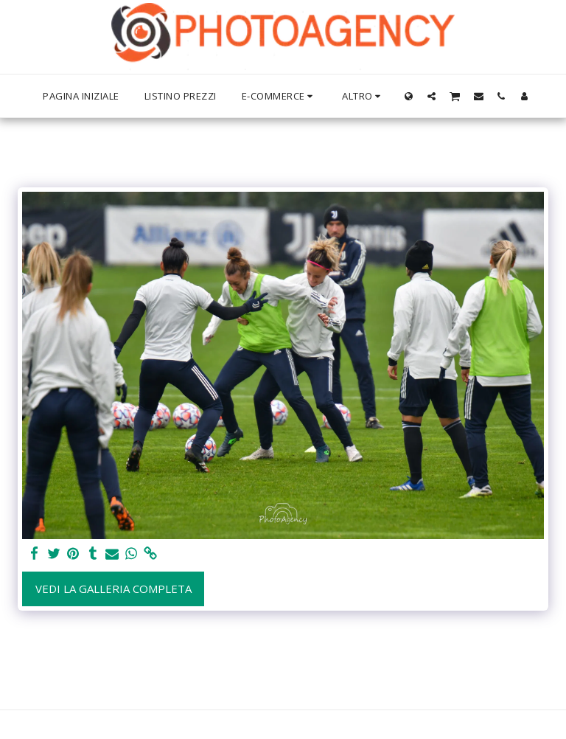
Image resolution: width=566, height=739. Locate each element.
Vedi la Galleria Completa (113, 588)
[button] (431, 96)
